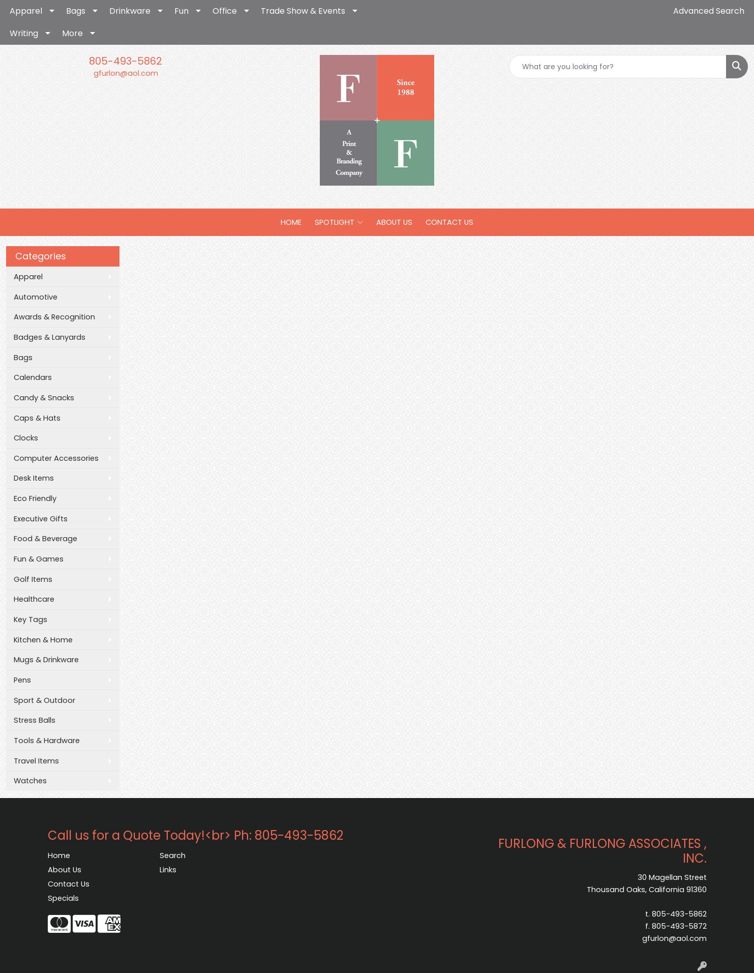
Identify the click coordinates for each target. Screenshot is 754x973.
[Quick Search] (618, 66)
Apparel (26, 11)
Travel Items (36, 761)
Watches (30, 781)
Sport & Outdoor (44, 700)
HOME (291, 222)
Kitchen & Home (43, 640)
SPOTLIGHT (339, 222)
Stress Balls (34, 720)
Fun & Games (39, 559)
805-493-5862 (125, 61)
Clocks (26, 438)
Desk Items (34, 478)
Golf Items (33, 579)
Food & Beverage (45, 539)
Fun (181, 11)
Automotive (35, 297)
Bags (75, 11)
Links (168, 870)
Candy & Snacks (44, 398)
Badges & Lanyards (49, 337)
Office (225, 11)
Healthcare (34, 599)
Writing (24, 33)
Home (59, 855)
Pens (22, 680)
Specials (63, 898)
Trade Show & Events (303, 11)
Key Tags (30, 619)
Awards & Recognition (54, 317)
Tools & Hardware (47, 740)
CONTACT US (449, 222)
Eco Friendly (35, 498)
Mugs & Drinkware (46, 660)
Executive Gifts (41, 519)
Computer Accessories (56, 458)
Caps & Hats (37, 418)
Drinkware (129, 11)
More (72, 33)
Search (173, 855)
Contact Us (68, 884)
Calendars (33, 377)
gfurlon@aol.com (126, 73)
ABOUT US (394, 222)
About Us (64, 870)
